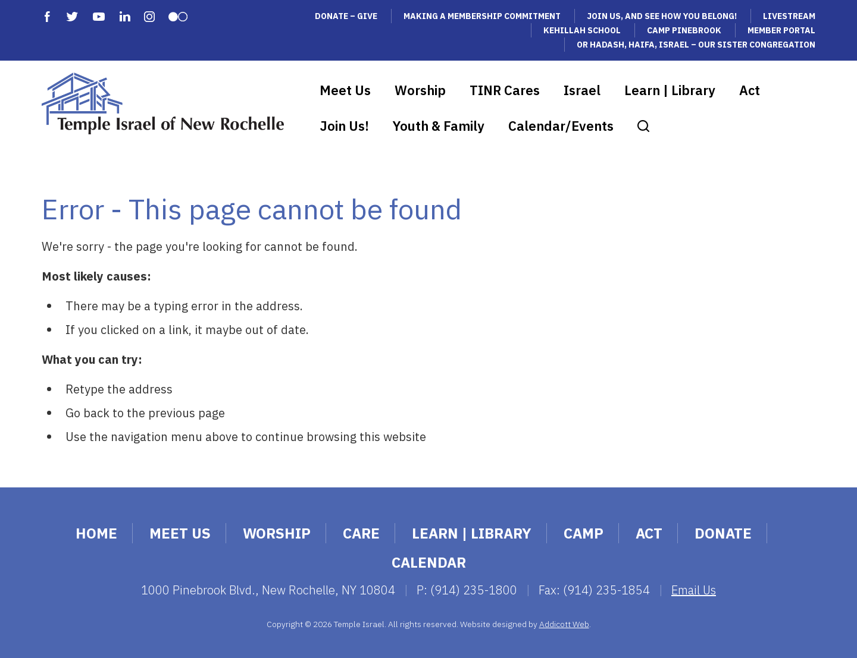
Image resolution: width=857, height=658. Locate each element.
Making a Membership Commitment (482, 16)
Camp (583, 533)
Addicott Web (564, 624)
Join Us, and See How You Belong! (662, 16)
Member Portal (781, 30)
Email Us (693, 590)
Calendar (429, 562)
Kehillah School (582, 30)
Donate (723, 533)
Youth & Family (438, 125)
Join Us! (344, 125)
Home (96, 533)
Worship (420, 90)
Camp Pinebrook (684, 30)
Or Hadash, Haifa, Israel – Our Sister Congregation (696, 44)
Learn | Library (669, 90)
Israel (582, 90)
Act (749, 90)
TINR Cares (505, 90)
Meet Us (345, 90)
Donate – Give (346, 16)
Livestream (789, 16)
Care (361, 533)
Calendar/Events (561, 125)
